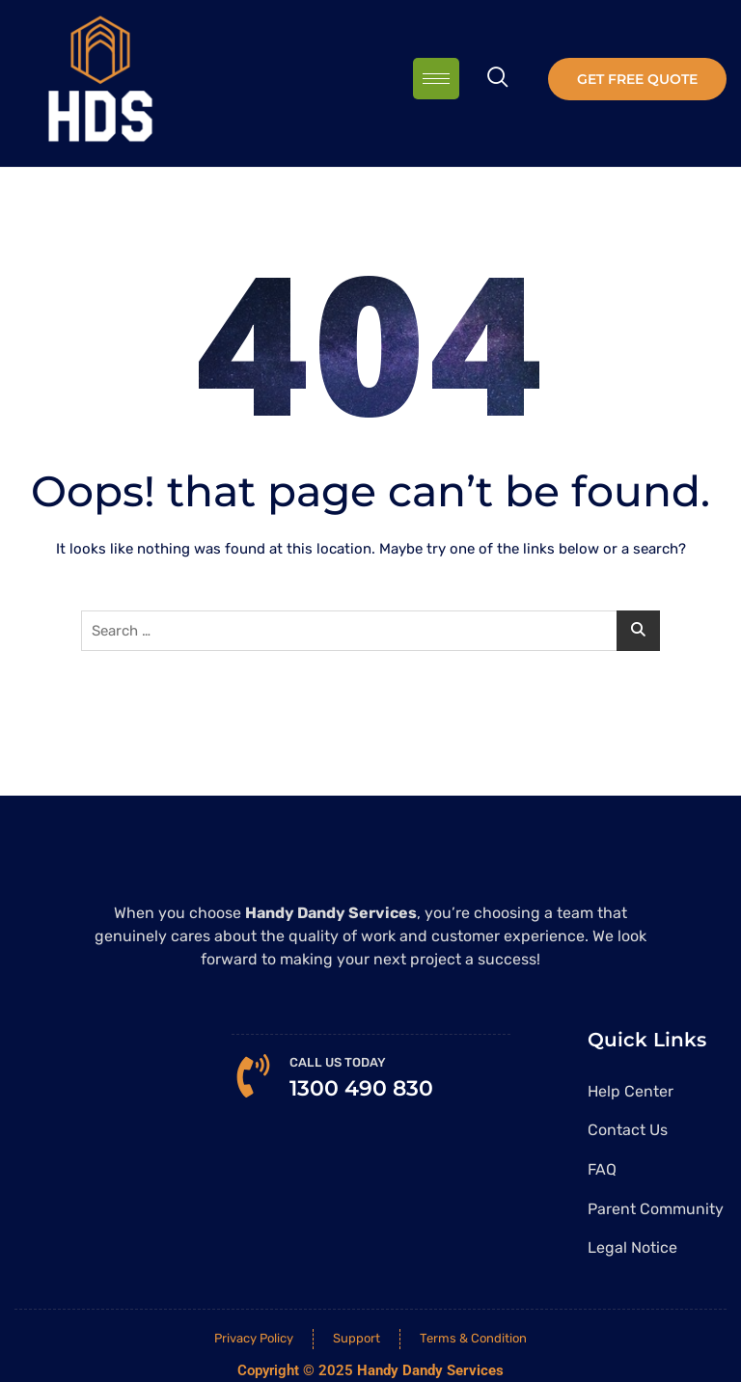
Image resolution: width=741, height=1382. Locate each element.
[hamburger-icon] (436, 78)
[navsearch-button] (498, 79)
